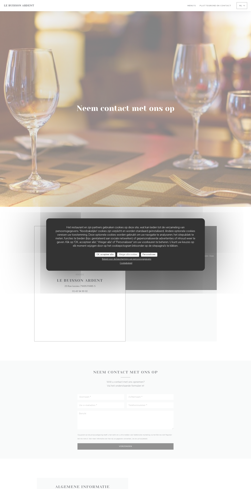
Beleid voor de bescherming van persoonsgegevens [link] (126, 259)
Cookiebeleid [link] (126, 263)
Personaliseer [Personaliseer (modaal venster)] (149, 254)
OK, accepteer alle (105, 254)
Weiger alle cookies (128, 254)
